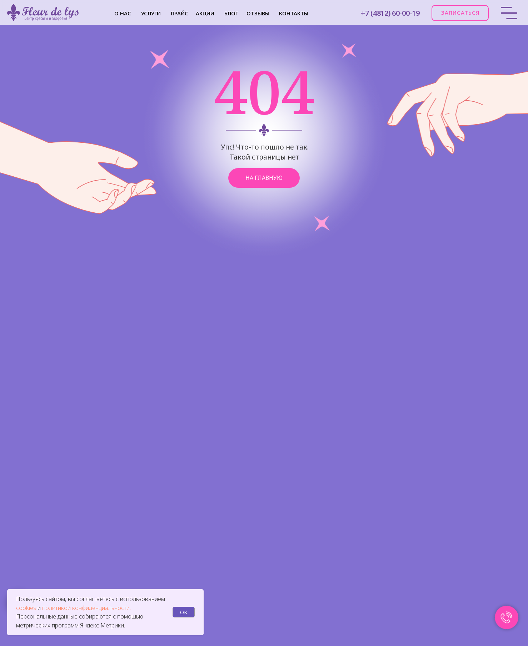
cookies (27, 608)
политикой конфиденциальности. (86, 608)
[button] (460, 13)
